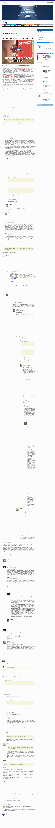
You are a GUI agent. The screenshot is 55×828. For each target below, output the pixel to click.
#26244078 (11, 138)
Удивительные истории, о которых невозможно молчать (47, 80)
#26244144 (16, 271)
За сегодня (9, 25)
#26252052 (17, 594)
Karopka (4, 541)
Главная (17, 0)
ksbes (5, 127)
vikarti (6, 233)
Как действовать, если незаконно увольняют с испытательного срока (46, 90)
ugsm (12, 281)
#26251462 (13, 718)
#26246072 (9, 680)
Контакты (21, 0)
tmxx (8, 586)
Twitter (47, 2)
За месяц (28, 25)
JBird (7, 732)
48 (13, 35)
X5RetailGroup (40, 39)
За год (32, 25)
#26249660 (29, 424)
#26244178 (14, 578)
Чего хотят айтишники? (46, 94)
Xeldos (4, 244)
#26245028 (26, 341)
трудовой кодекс (40, 37)
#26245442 (11, 234)
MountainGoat (9, 559)
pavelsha (10, 293)
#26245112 (29, 365)
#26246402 (15, 205)
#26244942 (13, 630)
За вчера (14, 25)
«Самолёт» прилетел (46, 85)
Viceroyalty (9, 198)
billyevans (6, 699)
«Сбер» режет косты (46, 66)
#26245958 (9, 673)
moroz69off (7, 666)
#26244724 (19, 302)
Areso (9, 212)
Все (5, 25)
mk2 (4, 781)
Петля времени (45, 99)
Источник (19, 35)
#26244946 (22, 310)
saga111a (7, 255)
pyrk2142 (4, 115)
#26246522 (11, 791)
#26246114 (17, 282)
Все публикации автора (49, 53)
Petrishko (7, 659)
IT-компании (40, 35)
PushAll (52, 2)
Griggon (4, 671)
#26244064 (12, 661)
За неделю (23, 25)
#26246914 (9, 804)
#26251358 (26, 509)
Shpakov (10, 204)
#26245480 (13, 177)
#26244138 (12, 667)
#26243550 (9, 116)
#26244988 (13, 642)
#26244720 (11, 222)
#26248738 (11, 700)
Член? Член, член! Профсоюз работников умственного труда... (16, 668)
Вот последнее (13, 278)
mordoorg (12, 592)
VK (51, 2)
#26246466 (14, 199)
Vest (7, 628)
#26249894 (12, 712)
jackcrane (4, 760)
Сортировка (37, 25)
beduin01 (4, 803)
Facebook (49, 2)
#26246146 (30, 406)
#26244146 (13, 567)
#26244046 (9, 542)
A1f (4, 653)
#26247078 (10, 694)
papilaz (7, 813)
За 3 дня (18, 25)
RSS (50, 2)
